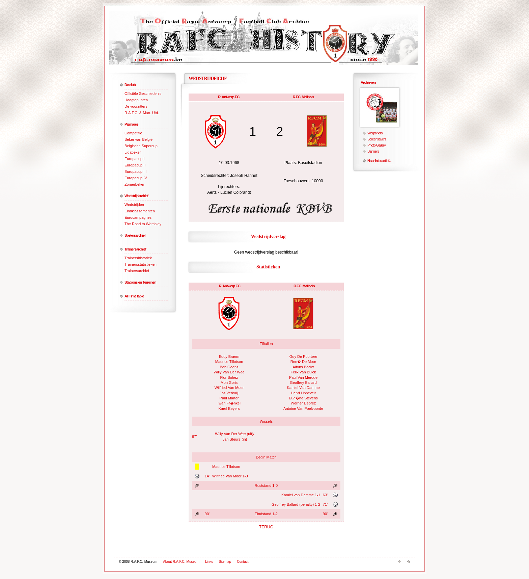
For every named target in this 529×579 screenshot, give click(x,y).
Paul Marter (229, 398)
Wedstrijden (134, 205)
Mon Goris (229, 382)
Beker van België (138, 139)
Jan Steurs (232, 439)
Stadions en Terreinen (140, 282)
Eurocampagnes (137, 217)
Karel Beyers (229, 408)
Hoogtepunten (136, 100)
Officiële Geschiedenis (142, 93)
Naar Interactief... (379, 161)
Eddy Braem (229, 356)
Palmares (131, 124)
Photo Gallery (376, 145)
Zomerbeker (134, 184)
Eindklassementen (139, 211)
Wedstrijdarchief (136, 196)
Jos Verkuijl (229, 393)
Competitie (133, 133)
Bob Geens (229, 367)
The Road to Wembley (142, 224)
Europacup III (135, 171)
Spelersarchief (134, 235)
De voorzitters (135, 106)
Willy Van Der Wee (229, 372)
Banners (373, 151)
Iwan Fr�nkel (229, 403)
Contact (242, 561)
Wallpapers (375, 133)
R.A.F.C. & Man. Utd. (141, 113)
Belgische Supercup (141, 146)
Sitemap (225, 561)
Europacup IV (135, 178)
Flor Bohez (229, 377)
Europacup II (134, 165)
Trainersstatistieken (140, 264)
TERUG (266, 527)
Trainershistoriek (138, 258)
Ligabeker (132, 152)
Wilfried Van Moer (229, 388)
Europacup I (134, 159)
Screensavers (376, 139)
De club (130, 85)
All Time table (134, 296)
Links (209, 561)
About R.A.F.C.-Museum (181, 561)
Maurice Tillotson (229, 362)
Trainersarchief (135, 249)
